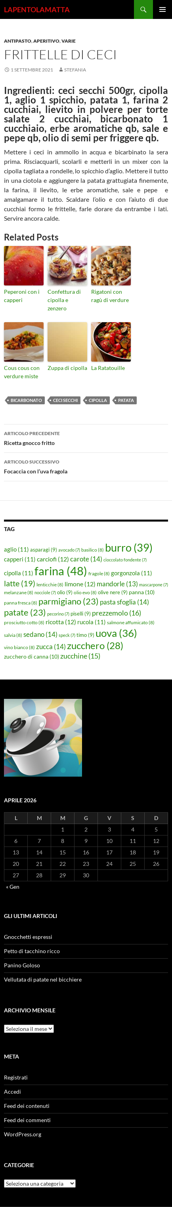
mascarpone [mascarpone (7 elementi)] (153, 584)
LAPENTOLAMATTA (37, 9)
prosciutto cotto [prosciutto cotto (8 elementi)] (24, 622)
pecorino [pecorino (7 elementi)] (58, 613)
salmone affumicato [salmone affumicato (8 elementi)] (131, 622)
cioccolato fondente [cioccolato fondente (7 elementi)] (125, 559)
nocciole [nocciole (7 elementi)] (45, 592)
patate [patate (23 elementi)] (25, 612)
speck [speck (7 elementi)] (67, 635)
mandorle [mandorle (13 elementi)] (117, 584)
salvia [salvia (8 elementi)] (13, 635)
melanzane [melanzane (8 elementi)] (18, 592)
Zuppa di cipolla (67, 367)
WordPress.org (22, 1134)
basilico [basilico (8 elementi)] (92, 550)
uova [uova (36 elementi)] (116, 633)
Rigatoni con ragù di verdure (110, 295)
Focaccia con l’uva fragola (86, 466)
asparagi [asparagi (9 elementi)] (43, 549)
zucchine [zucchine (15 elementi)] (80, 655)
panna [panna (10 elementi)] (142, 592)
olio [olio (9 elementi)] (65, 592)
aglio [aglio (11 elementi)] (16, 549)
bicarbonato (26, 400)
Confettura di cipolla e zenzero (64, 300)
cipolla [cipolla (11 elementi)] (18, 572)
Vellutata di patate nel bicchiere (43, 979)
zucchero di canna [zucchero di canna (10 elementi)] (31, 656)
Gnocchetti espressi (28, 936)
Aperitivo (46, 41)
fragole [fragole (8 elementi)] (99, 573)
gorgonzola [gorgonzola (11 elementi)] (131, 572)
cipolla (98, 400)
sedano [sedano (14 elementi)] (40, 634)
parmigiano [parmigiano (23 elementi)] (68, 601)
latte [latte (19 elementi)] (19, 583)
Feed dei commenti (27, 1120)
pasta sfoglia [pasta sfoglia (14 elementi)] (124, 602)
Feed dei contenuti (27, 1105)
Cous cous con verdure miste (22, 371)
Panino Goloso (22, 965)
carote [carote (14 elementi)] (86, 559)
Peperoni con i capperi (22, 295)
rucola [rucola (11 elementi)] (91, 621)
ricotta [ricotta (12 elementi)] (61, 621)
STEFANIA (75, 70)
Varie (68, 41)
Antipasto (17, 41)
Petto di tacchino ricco (32, 951)
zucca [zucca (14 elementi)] (51, 646)
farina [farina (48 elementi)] (60, 571)
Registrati (16, 1077)
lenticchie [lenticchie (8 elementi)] (49, 585)
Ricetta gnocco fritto (86, 437)
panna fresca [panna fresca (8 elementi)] (20, 603)
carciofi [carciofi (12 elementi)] (53, 559)
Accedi (12, 1091)
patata (126, 400)
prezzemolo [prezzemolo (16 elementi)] (116, 612)
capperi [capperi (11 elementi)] (20, 559)
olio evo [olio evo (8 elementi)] (85, 592)
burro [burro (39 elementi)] (129, 547)
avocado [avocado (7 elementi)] (69, 549)
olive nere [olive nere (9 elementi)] (113, 592)
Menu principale (162, 9)
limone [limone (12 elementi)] (80, 584)
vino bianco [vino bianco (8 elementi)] (19, 647)
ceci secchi (65, 400)
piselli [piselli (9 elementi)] (81, 613)
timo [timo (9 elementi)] (85, 635)
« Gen (12, 886)
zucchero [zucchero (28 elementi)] (95, 645)
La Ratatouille (108, 367)
